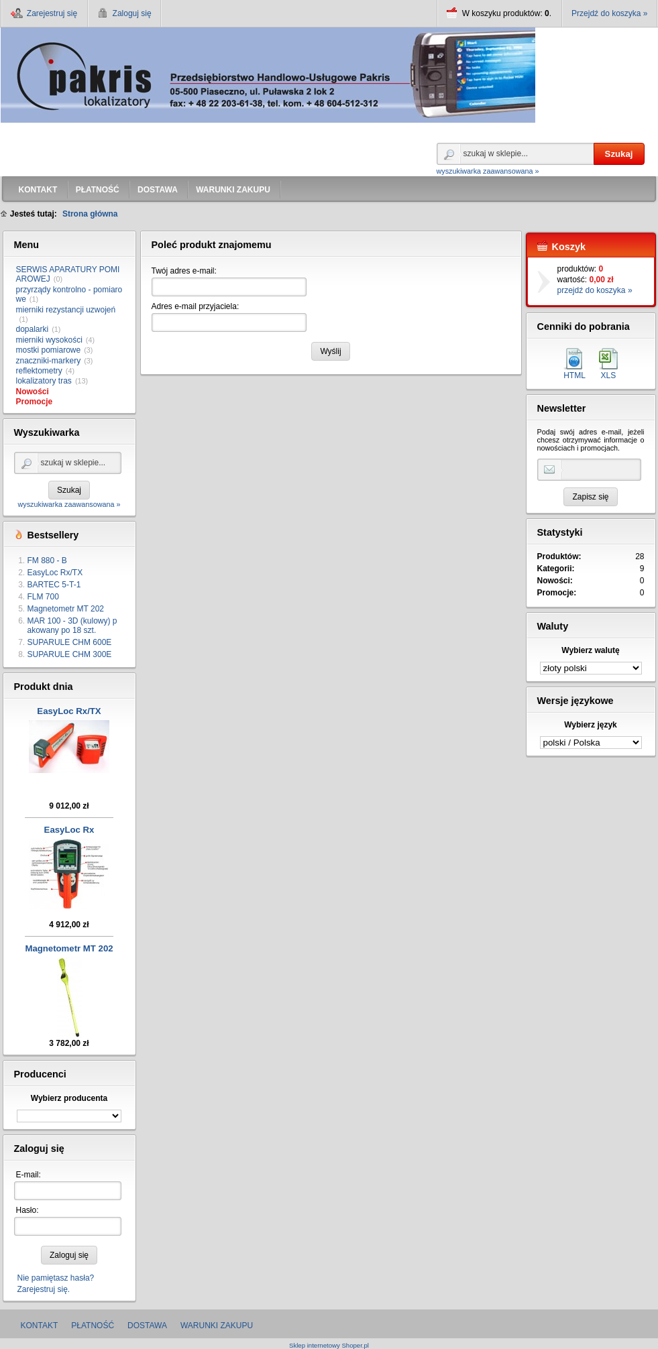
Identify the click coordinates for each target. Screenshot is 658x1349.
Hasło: (27, 1210)
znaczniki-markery (48, 360)
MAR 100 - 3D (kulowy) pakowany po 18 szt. (72, 625)
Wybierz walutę (590, 650)
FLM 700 (43, 596)
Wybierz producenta (69, 1098)
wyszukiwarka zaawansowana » (488, 171)
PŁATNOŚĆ (92, 1325)
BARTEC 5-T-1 (54, 584)
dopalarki (32, 329)
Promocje (34, 401)
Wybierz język (590, 724)
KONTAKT (39, 1325)
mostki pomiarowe (48, 350)
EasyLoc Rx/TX (55, 572)
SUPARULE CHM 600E (70, 642)
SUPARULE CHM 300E (70, 654)
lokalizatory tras (44, 381)
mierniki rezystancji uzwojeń (66, 309)
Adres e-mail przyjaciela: (195, 306)
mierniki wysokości (49, 340)
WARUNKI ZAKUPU (216, 1325)
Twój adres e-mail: (184, 271)
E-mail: (28, 1174)
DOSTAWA (147, 1325)
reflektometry (39, 370)
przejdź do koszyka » (595, 290)
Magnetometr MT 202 (66, 608)
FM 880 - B (47, 560)
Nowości (32, 391)
